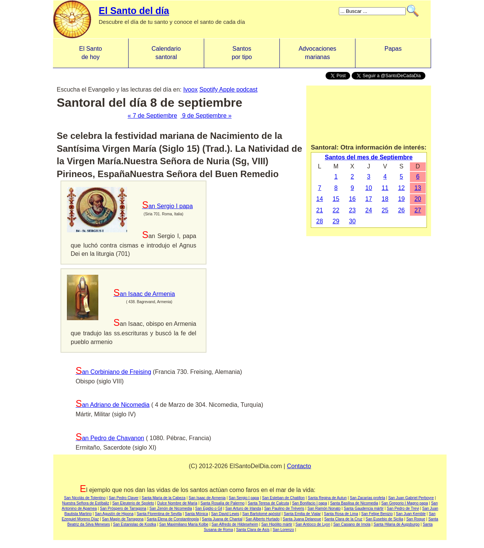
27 (417, 210)
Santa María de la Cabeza (163, 498)
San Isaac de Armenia (144, 294)
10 (368, 188)
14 (319, 199)
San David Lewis (225, 514)
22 (336, 210)
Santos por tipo (242, 52)
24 (368, 210)
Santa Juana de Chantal (222, 519)
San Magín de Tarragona (123, 519)
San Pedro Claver (123, 498)
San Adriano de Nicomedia (112, 405)
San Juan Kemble (411, 514)
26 (401, 210)
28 (319, 221)
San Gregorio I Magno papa (404, 503)
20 (417, 199)
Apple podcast (238, 89)
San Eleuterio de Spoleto (133, 503)
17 (368, 199)
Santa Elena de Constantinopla (173, 519)
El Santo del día (134, 10)
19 (401, 199)
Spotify (209, 89)
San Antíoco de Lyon (312, 524)
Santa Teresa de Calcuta (268, 503)
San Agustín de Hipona (114, 514)
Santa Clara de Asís (252, 530)
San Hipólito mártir (276, 524)
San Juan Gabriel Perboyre (411, 498)
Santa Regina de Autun (327, 498)
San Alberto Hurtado (262, 519)
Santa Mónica (196, 514)
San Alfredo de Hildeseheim (234, 524)
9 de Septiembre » (205, 115)
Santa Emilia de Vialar (302, 514)
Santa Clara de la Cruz (343, 519)
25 (385, 210)
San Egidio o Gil (208, 508)
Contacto (299, 466)
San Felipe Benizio (376, 514)
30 (352, 221)
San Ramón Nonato (324, 508)
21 (319, 210)
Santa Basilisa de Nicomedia (354, 503)
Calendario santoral (166, 52)
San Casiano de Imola (351, 524)
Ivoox (190, 89)
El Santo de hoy (90, 52)
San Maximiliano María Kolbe (183, 524)
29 (336, 221)
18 (385, 199)
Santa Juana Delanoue (302, 519)
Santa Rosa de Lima (341, 514)
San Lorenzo (283, 530)
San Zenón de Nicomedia (170, 508)
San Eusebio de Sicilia (384, 519)
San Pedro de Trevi (403, 508)
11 (385, 188)
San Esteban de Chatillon (283, 498)
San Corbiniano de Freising (113, 372)
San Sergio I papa (167, 206)
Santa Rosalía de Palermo (222, 503)
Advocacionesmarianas (318, 52)
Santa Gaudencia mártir (364, 508)
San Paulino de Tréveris (284, 508)
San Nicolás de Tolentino (84, 498)
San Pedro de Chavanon (110, 438)
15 (336, 199)
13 (417, 188)
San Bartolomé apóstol (261, 514)
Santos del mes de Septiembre (369, 157)
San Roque (415, 519)
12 (401, 188)
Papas (393, 52)
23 (352, 210)
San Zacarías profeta (367, 498)
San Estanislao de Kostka (134, 524)
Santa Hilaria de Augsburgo (397, 524)
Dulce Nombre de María (177, 503)
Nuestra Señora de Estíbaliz (85, 503)
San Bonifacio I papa (309, 503)
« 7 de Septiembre (152, 115)
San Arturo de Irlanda (243, 508)
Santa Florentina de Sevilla (159, 514)
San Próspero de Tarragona (123, 508)
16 (352, 199)
